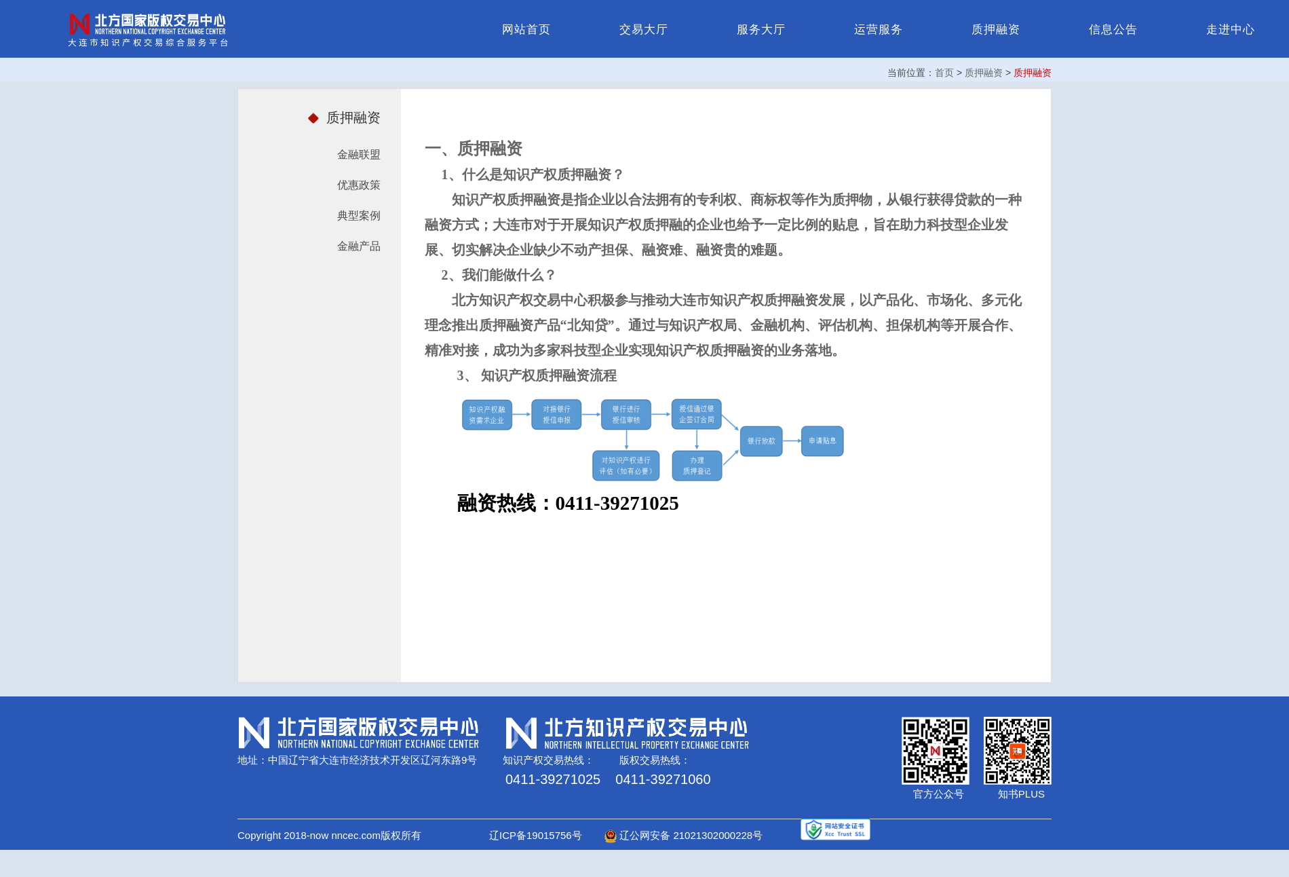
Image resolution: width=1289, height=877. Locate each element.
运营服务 (878, 29)
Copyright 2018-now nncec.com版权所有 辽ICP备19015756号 (419, 835)
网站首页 (526, 29)
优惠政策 (359, 185)
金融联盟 (359, 154)
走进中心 (1230, 29)
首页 (944, 72)
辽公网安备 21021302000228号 (683, 835)
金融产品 (359, 246)
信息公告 (1113, 29)
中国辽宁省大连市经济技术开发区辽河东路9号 (372, 760)
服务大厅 (761, 29)
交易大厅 (643, 29)
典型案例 (359, 215)
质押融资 (995, 29)
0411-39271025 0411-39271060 (608, 779)
